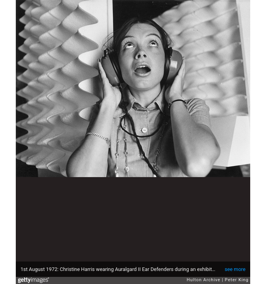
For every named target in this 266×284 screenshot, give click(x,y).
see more (235, 269)
